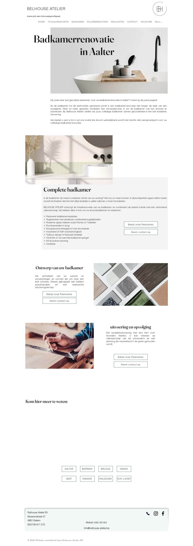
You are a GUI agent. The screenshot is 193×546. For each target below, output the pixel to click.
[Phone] (148, 513)
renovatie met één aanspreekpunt (44, 16)
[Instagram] (156, 513)
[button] (69, 469)
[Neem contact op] (141, 232)
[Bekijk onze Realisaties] (141, 224)
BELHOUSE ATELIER (46, 9)
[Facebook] (163, 513)
